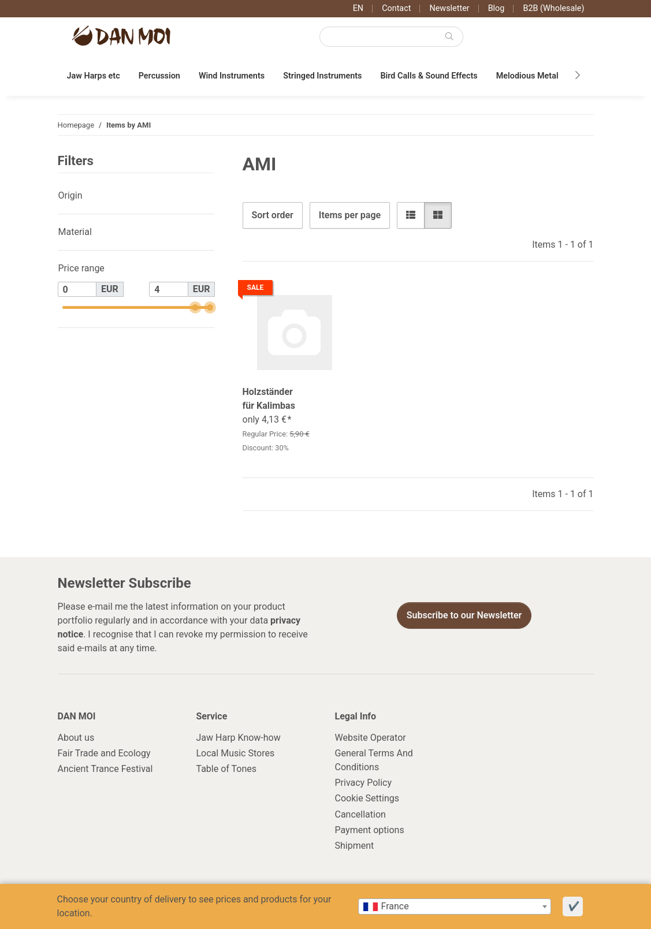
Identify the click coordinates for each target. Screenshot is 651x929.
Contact (396, 8)
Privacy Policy (363, 782)
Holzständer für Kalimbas (269, 398)
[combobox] (454, 906)
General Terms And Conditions (374, 760)
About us (76, 737)
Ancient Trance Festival (105, 768)
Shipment (354, 845)
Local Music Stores (235, 753)
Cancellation (360, 814)
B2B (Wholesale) (553, 8)
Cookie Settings (367, 798)
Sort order (272, 215)
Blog (496, 8)
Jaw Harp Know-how (238, 737)
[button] (411, 215)
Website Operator (370, 737)
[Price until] (168, 289)
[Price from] (77, 289)
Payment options (369, 829)
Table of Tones (226, 768)
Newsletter (449, 8)
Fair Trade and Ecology (104, 753)
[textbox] (454, 906)
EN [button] (358, 8)
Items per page (350, 215)
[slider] (195, 307)
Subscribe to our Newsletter (464, 615)
